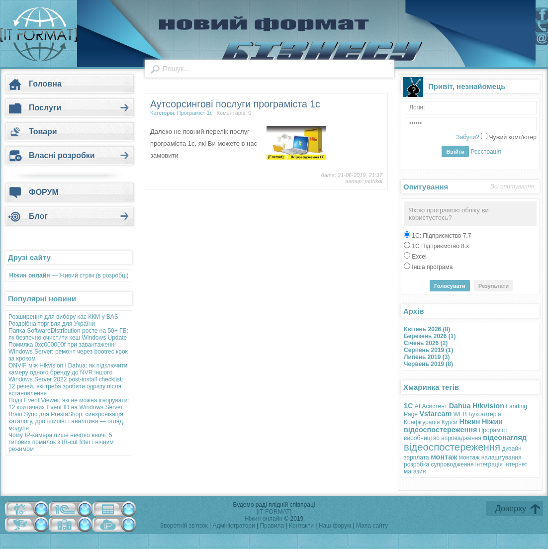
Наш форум (336, 525)
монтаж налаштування (490, 457)
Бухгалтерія (484, 414)
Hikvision (488, 406)
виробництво (422, 438)
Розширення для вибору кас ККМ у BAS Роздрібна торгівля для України (63, 320)
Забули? (467, 137)
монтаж (444, 457)
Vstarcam (435, 414)
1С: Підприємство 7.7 (440, 235)
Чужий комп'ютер (512, 137)
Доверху (510, 508)
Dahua (460, 406)
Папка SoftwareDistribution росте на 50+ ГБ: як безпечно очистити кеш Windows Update (68, 334)
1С (408, 406)
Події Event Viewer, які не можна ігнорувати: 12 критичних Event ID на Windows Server (68, 404)
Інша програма (431, 267)
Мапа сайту (372, 525)
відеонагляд (505, 438)
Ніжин (469, 422)
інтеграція (489, 464)
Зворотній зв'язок (184, 525)
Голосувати (449, 286)
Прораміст (493, 430)
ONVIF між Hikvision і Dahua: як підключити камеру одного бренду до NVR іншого (67, 369)
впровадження (461, 438)
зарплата (416, 457)
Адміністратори (234, 525)
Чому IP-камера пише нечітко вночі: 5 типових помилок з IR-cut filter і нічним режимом (61, 442)
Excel (418, 256)
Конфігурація (422, 422)
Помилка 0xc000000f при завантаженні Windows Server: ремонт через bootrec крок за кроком (68, 351)
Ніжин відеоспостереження (453, 426)
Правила (272, 525)
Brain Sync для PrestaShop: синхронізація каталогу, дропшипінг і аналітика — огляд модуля (65, 421)
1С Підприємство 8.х (439, 246)
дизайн (512, 448)
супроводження (452, 464)
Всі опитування (512, 186)
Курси (449, 422)
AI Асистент (431, 406)
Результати (493, 286)
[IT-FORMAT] (274, 511)
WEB (460, 414)
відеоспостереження (452, 447)
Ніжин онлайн (263, 518)
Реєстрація (485, 151)
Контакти (302, 525)
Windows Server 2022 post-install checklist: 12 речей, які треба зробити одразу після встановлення (65, 386)
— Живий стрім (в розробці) (68, 275)
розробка (416, 464)
